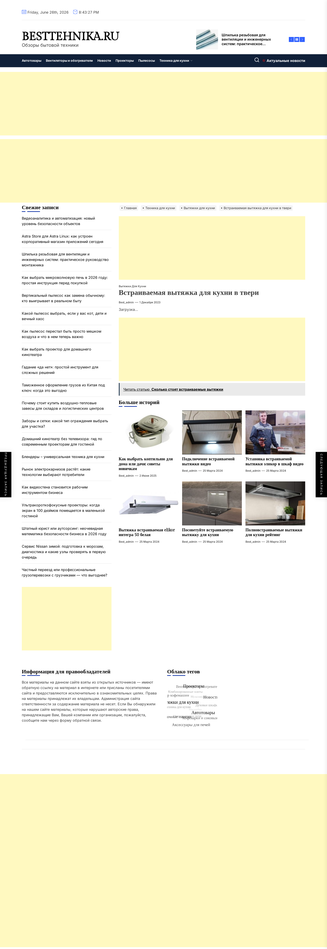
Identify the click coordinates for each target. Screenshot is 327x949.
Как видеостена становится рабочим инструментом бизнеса (55, 490)
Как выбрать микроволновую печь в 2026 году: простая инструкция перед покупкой (65, 280)
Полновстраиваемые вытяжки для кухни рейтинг (273, 532)
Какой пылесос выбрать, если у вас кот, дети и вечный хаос (64, 316)
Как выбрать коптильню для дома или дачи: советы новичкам (146, 464)
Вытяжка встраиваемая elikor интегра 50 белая (147, 532)
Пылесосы (146, 60)
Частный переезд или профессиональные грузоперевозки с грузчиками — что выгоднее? (64, 572)
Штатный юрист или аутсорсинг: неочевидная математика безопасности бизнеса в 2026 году (64, 531)
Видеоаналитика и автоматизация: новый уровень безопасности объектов (58, 221)
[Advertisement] (136, 103)
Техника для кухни (176, 60)
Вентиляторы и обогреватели (69, 60)
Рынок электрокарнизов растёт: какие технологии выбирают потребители (56, 472)
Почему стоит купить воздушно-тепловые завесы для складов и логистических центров (63, 406)
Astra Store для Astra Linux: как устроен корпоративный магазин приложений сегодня (62, 239)
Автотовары (31, 60)
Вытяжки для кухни (132, 286)
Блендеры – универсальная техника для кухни (63, 456)
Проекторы (125, 60)
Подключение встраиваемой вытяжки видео (208, 461)
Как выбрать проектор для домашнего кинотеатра (56, 352)
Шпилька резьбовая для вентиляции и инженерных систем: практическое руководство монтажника (65, 259)
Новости (104, 60)
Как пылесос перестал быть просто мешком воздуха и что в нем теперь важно (61, 334)
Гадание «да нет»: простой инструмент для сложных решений (60, 370)
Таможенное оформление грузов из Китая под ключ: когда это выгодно (63, 388)
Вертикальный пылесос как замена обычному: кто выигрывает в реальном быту (63, 298)
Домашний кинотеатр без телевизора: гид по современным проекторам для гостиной (62, 441)
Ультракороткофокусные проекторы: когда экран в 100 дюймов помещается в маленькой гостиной (63, 510)
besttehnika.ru (70, 36)
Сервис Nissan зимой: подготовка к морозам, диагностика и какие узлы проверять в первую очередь (64, 551)
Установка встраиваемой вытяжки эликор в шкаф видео (274, 461)
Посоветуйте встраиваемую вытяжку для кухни (207, 532)
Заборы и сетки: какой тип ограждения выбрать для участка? (65, 424)
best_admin (126, 302)
